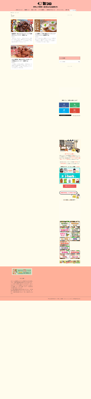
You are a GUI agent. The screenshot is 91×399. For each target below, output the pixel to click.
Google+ (74, 112)
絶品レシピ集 (33, 9)
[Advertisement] (69, 35)
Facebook (64, 106)
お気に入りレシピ (19, 9)
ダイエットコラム (60, 9)
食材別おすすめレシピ (51, 9)
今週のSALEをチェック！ (70, 186)
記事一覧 (67, 9)
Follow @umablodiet (76, 115)
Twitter (64, 112)
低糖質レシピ (26, 9)
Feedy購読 (75, 106)
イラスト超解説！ (41, 9)
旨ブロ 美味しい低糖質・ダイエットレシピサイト (63, 298)
